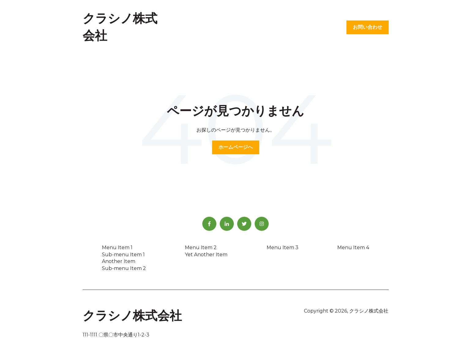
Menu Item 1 (117, 247)
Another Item (118, 261)
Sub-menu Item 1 (123, 254)
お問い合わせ (367, 27)
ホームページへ (236, 147)
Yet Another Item (206, 254)
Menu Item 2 (201, 247)
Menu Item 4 (353, 247)
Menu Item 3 (282, 247)
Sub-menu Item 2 (124, 268)
